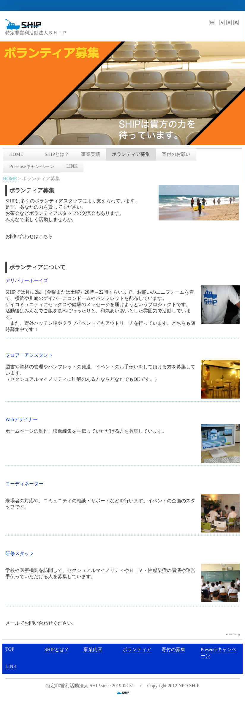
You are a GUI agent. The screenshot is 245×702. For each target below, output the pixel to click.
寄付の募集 (173, 649)
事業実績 (90, 154)
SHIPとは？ (57, 154)
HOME (21, 154)
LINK (72, 166)
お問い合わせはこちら (29, 236)
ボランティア (137, 649)
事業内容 (92, 649)
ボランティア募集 (131, 154)
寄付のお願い (176, 154)
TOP (9, 649)
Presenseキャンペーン (31, 166)
